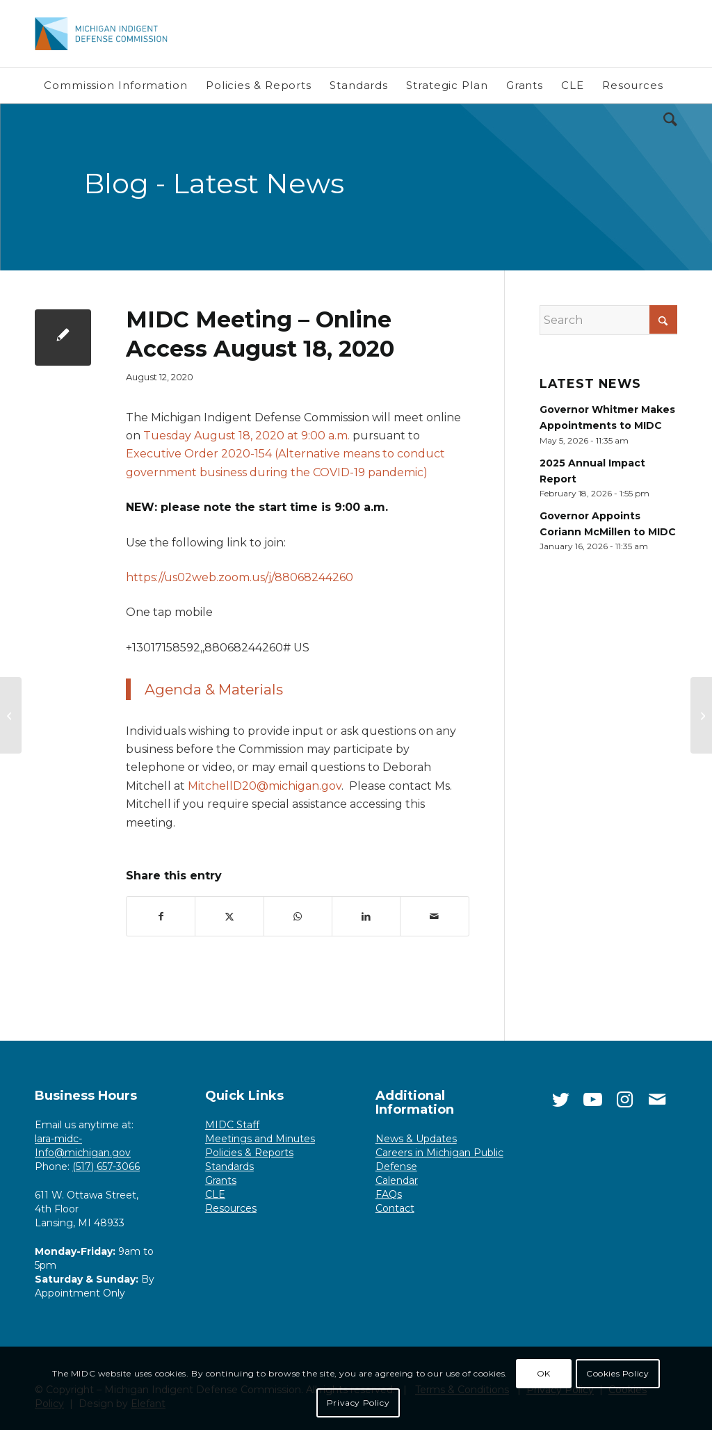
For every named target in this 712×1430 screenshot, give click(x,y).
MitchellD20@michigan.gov (264, 786)
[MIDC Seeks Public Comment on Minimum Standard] (11, 715)
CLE (215, 1194)
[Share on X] (229, 916)
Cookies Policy (617, 1373)
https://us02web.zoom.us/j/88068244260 (239, 577)
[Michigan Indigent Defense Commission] (107, 33)
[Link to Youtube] (593, 1099)
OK (544, 1373)
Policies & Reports (249, 1152)
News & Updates (416, 1138)
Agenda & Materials (214, 689)
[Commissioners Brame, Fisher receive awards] (701, 715)
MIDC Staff (232, 1125)
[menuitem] (116, 85)
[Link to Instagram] (625, 1099)
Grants (220, 1180)
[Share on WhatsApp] (298, 916)
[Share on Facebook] (161, 916)
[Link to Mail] (657, 1099)
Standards (229, 1166)
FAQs (388, 1194)
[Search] (665, 120)
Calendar (396, 1180)
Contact (394, 1208)
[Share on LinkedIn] (366, 916)
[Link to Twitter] (561, 1099)
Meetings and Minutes (260, 1138)
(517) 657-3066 (106, 1166)
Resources (231, 1208)
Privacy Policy (358, 1402)
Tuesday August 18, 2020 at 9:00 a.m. (246, 435)
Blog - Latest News (213, 183)
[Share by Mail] (434, 916)
